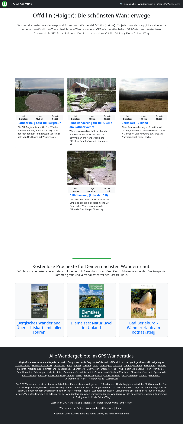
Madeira (162, 365)
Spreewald (159, 372)
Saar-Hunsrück (24, 372)
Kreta (95, 365)
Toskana (132, 375)
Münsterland (49, 368)
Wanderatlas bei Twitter (71, 408)
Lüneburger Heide (133, 365)
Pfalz (120, 368)
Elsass (143, 362)
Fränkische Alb (22, 365)
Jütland (77, 365)
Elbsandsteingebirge (127, 362)
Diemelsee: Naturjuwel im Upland (91, 325)
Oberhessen (93, 368)
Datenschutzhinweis (107, 402)
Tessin (79, 375)
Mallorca (21, 368)
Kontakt (119, 408)
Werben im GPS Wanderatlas (65, 402)
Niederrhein (64, 368)
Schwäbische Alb (84, 372)
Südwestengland (56, 375)
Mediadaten (89, 402)
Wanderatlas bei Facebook (99, 408)
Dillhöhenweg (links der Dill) (88, 195)
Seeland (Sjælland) (119, 372)
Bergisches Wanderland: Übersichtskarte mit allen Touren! (39, 327)
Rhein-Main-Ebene (134, 368)
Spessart (147, 372)
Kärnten (87, 365)
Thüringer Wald (112, 375)
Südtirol (42, 375)
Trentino (143, 375)
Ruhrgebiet (159, 368)
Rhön (148, 368)
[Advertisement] (91, 57)
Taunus (70, 375)
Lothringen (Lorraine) (111, 365)
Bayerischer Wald (57, 362)
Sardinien (57, 372)
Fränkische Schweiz (42, 365)
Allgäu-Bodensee (27, 362)
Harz (69, 365)
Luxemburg (150, 365)
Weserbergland (96, 378)
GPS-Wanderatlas (21, 4)
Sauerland (69, 372)
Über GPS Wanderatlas (168, 3)
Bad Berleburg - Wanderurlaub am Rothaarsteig (143, 327)
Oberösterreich (109, 368)
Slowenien (136, 372)
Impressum (126, 402)
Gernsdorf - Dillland (134, 123)
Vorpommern (72, 378)
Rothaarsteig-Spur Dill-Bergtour (39, 123)
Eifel (113, 362)
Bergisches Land (76, 362)
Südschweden (29, 375)
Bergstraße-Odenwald (98, 362)
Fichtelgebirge (155, 362)
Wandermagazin (146, 3)
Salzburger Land (42, 372)
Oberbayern (78, 368)
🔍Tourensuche (128, 3)
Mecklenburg (34, 368)
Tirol (124, 375)
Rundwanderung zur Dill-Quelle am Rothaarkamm (90, 125)
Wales (84, 378)
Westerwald (112, 378)
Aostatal (42, 362)
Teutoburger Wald (93, 375)
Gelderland (59, 365)
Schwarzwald (102, 372)
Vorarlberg (154, 375)
